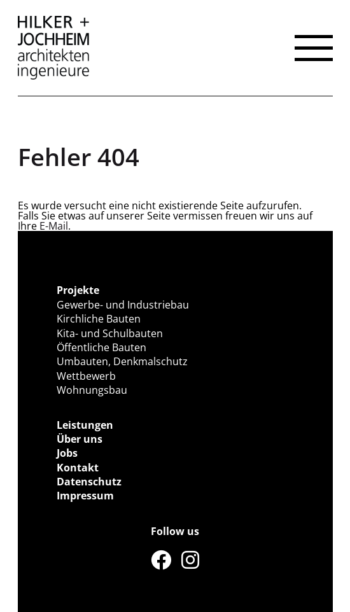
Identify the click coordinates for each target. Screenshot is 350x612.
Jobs (67, 453)
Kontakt (78, 468)
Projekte (78, 290)
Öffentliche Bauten (101, 347)
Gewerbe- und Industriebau (123, 305)
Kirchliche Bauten (99, 319)
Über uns (79, 439)
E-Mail (53, 226)
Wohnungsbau (92, 390)
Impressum (85, 496)
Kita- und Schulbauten (110, 333)
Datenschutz (89, 482)
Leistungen (85, 425)
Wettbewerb (86, 376)
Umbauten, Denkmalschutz (122, 361)
